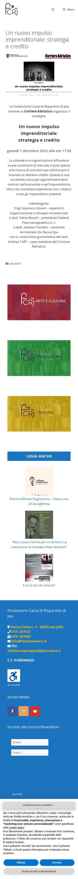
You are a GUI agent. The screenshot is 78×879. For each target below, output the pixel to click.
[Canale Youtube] (35, 711)
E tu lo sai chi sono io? (39, 585)
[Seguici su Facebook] (12, 711)
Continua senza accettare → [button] (39, 805)
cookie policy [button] (16, 827)
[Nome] (29, 742)
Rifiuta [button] (21, 862)
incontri (15, 263)
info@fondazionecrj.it (29, 641)
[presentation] (26, 772)
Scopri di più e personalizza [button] (39, 871)
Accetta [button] (57, 862)
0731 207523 (21, 631)
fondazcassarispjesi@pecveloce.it (34, 651)
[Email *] (29, 752)
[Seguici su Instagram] (23, 711)
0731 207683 (21, 636)
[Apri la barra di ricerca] (52, 9)
